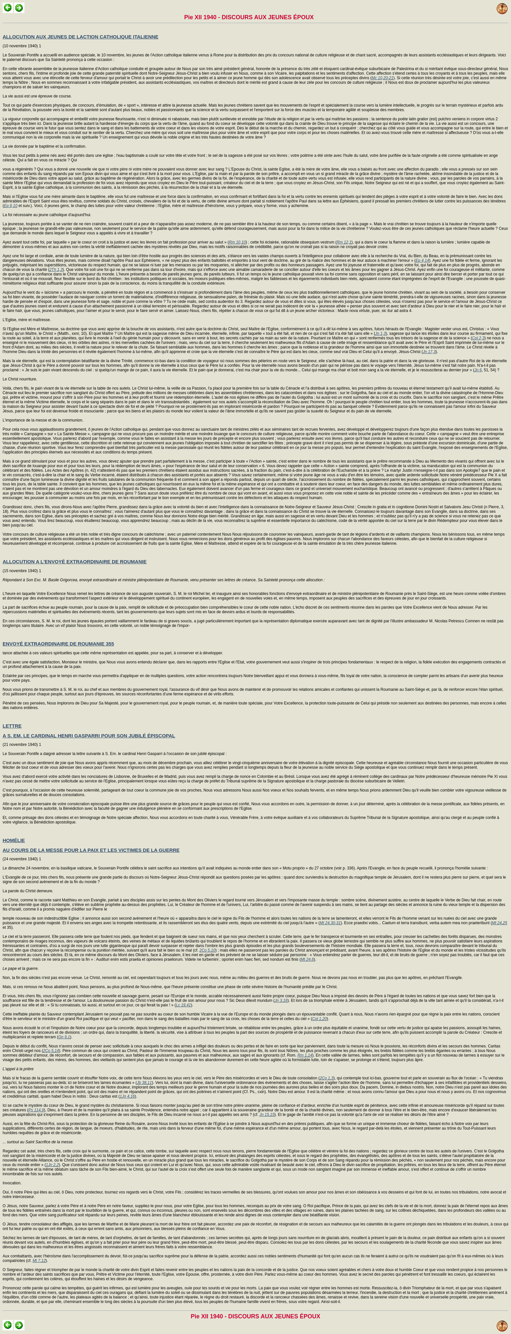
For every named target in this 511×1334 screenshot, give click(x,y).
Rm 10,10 (237, 242)
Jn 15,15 (266, 1114)
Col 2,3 (478, 338)
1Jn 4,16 (127, 1096)
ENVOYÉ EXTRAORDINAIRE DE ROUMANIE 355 (58, 643)
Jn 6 (478, 370)
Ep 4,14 (422, 260)
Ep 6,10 (10, 205)
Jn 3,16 (281, 1000)
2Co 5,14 (51, 1050)
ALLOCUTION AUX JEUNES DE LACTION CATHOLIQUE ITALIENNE (80, 36)
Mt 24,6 (307, 959)
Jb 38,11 (144, 1082)
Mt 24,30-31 (330, 923)
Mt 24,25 (499, 923)
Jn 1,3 (380, 333)
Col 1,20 (319, 1018)
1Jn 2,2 (52, 1165)
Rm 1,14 (305, 1055)
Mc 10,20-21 (382, 78)
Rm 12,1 (344, 242)
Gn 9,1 (64, 1037)
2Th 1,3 (56, 269)
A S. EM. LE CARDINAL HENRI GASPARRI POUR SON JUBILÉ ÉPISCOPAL (89, 735)
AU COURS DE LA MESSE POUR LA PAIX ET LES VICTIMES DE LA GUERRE (91, 850)
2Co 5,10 (207, 950)
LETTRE (12, 726)
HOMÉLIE (14, 840)
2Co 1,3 (326, 1078)
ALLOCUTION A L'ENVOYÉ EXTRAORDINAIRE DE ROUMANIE (75, 561)
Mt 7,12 (39, 1260)
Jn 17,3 (429, 351)
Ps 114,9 (36, 1110)
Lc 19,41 (183, 1005)
